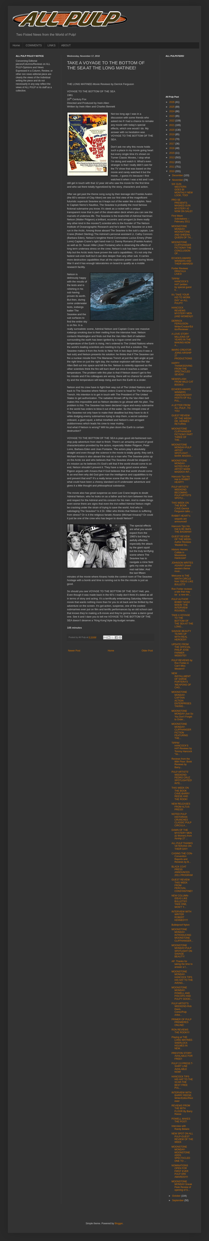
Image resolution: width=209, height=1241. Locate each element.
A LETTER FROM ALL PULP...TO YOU (181, 408)
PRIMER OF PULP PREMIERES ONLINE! (181, 1022)
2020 (172, 130)
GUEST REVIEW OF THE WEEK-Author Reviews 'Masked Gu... (181, 540)
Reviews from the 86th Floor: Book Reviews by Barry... (182, 763)
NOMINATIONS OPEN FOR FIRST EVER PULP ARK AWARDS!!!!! (180, 1171)
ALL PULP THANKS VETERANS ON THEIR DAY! (182, 846)
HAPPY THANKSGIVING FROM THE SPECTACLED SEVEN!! (182, 369)
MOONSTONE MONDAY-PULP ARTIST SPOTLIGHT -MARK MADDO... (182, 450)
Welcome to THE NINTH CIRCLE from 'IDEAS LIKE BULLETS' (182, 580)
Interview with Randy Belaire (180, 1127)
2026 (172, 102)
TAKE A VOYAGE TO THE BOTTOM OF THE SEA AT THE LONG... (182, 621)
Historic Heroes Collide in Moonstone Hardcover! (180, 553)
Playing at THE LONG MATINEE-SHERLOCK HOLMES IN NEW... (182, 1043)
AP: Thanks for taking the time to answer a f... (182, 964)
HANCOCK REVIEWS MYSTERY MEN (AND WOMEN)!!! (182, 312)
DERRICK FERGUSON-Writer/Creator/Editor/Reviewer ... (182, 325)
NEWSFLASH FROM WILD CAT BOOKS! (182, 382)
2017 (172, 143)
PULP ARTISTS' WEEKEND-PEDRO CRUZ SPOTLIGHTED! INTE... (182, 778)
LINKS (51, 45)
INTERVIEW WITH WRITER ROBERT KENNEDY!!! (181, 915)
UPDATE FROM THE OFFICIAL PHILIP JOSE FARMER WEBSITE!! (181, 650)
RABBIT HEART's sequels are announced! (181, 518)
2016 (172, 148)
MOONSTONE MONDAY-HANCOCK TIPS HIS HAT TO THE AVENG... (182, 977)
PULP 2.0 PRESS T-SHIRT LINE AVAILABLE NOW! (182, 1067)
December (178, 175)
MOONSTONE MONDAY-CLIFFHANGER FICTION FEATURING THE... (181, 731)
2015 (172, 153)
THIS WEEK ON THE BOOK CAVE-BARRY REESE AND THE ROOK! (181, 793)
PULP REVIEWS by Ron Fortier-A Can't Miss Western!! (182, 664)
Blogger (119, 1223)
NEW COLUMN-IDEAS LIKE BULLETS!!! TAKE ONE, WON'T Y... (180, 901)
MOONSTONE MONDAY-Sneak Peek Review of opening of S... (182, 1185)
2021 (172, 125)
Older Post (147, 650)
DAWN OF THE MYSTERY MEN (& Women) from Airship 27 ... (182, 834)
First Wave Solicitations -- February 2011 (181, 218)
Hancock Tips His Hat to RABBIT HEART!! (181, 479)
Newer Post (74, 650)
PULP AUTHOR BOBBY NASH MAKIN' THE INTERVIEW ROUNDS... (181, 605)
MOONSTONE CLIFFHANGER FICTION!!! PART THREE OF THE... (182, 434)
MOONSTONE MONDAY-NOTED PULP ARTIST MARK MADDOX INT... (181, 466)
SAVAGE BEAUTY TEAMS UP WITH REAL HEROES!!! (181, 635)
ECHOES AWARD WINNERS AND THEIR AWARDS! (182, 261)
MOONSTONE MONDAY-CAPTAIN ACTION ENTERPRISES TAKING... (181, 699)
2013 (172, 157)
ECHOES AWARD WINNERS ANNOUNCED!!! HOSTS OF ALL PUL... (182, 395)
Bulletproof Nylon (180, 924)
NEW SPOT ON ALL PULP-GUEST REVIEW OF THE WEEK (182, 1137)
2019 (172, 134)
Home (16, 45)
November (178, 180)
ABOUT (66, 45)
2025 (172, 106)
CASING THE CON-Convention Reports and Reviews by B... (182, 857)
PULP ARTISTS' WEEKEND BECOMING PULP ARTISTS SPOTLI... (181, 492)
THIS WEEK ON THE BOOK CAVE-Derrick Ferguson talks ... (182, 507)
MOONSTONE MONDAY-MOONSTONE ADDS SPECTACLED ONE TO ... (181, 1153)
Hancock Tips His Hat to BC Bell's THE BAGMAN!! (181, 529)
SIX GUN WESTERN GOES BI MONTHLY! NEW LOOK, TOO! (182, 190)
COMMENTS (34, 45)
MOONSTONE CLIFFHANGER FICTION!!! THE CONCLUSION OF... (181, 248)
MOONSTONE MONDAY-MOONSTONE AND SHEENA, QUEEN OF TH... (182, 232)
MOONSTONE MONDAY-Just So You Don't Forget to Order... (182, 715)
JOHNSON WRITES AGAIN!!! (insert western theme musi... (182, 567)
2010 (172, 171)
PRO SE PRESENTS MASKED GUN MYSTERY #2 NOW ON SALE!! (182, 205)
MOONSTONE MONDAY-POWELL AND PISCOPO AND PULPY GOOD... (182, 993)
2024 (172, 111)
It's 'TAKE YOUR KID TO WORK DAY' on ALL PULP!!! (181, 299)
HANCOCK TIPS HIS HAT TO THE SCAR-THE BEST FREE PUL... (182, 1082)
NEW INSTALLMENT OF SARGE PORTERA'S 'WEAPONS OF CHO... (181, 680)
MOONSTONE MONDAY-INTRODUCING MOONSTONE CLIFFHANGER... (182, 935)
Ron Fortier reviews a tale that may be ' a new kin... (182, 592)
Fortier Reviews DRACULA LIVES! (180, 271)
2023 (172, 116)
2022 (172, 120)
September (178, 1200)
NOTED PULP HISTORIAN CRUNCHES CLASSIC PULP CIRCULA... (181, 820)
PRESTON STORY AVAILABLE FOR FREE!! (182, 1056)
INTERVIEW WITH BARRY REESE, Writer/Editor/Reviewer (182, 1096)
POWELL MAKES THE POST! (181, 1120)
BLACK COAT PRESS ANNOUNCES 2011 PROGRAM (182, 871)
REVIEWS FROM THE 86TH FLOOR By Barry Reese (182, 1109)
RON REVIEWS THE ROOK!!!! (180, 1031)
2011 (172, 166)
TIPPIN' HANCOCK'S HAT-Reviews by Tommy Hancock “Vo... (182, 749)
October (176, 1195)
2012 (172, 162)
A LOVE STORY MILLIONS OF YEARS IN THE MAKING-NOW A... (181, 340)
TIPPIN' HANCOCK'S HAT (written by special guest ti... (181, 284)
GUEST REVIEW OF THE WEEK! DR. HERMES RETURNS (181, 419)
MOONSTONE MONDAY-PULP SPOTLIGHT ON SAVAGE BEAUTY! (182, 951)
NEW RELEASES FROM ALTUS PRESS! (181, 806)
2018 (172, 139)
